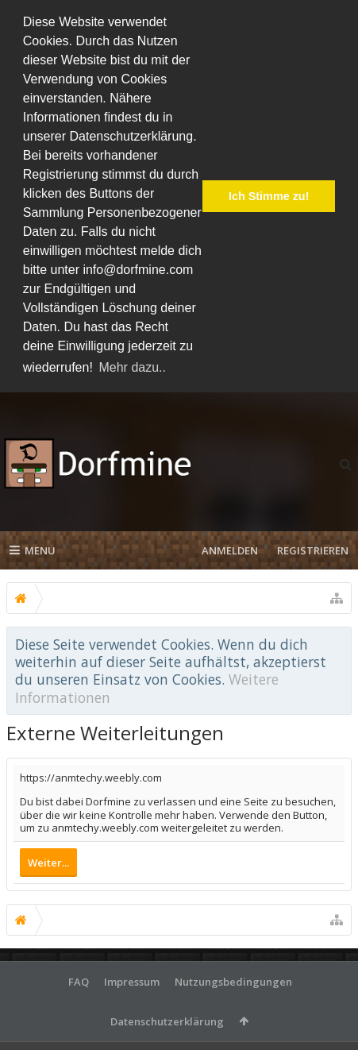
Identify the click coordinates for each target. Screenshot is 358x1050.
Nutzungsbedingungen (233, 982)
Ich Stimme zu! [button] (269, 196)
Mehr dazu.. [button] (131, 367)
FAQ (78, 982)
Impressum (132, 982)
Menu (33, 550)
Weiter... (48, 862)
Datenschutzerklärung (167, 1021)
